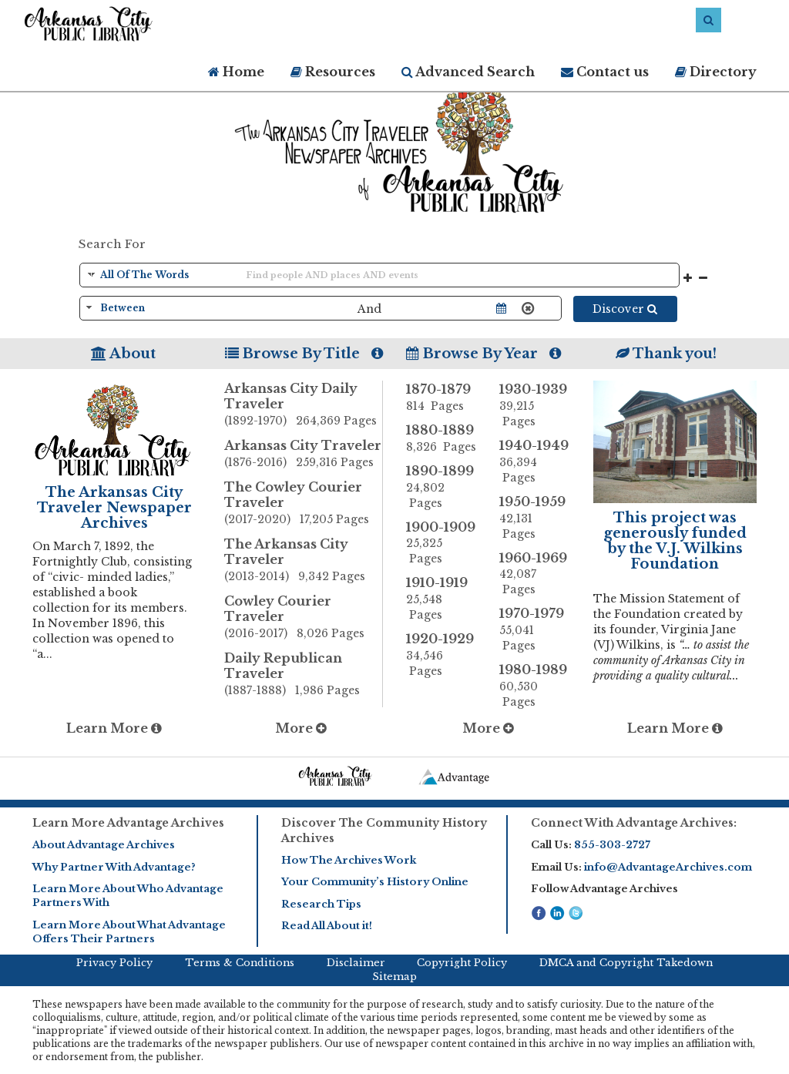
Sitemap (394, 976)
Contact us (605, 71)
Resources (332, 71)
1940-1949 (534, 461)
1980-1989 (534, 686)
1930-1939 (534, 405)
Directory (716, 71)
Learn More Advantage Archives (128, 823)
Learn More (114, 728)
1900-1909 (441, 543)
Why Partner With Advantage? (114, 867)
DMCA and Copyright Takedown (626, 962)
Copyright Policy (462, 962)
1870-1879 (441, 397)
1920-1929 (441, 655)
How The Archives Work (348, 860)
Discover (625, 309)
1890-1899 (441, 487)
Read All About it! (326, 925)
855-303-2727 (612, 845)
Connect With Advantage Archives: (634, 823)
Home (236, 71)
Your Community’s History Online (374, 882)
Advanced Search (468, 71)
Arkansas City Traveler (303, 455)
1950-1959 (534, 518)
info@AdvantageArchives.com (668, 867)
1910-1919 (441, 599)
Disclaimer (356, 962)
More (301, 728)
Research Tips (321, 904)
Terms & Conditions (239, 962)
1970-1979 (534, 629)
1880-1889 (441, 438)
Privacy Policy (114, 962)
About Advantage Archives (103, 845)
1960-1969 (534, 574)
